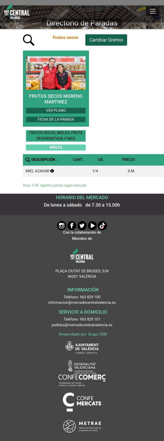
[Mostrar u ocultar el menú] (153, 11)
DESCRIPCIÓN (43, 160)
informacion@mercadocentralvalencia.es (82, 302)
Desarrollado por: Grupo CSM (83, 334)
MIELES (56, 147)
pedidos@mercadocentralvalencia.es (82, 325)
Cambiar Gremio (106, 40)
